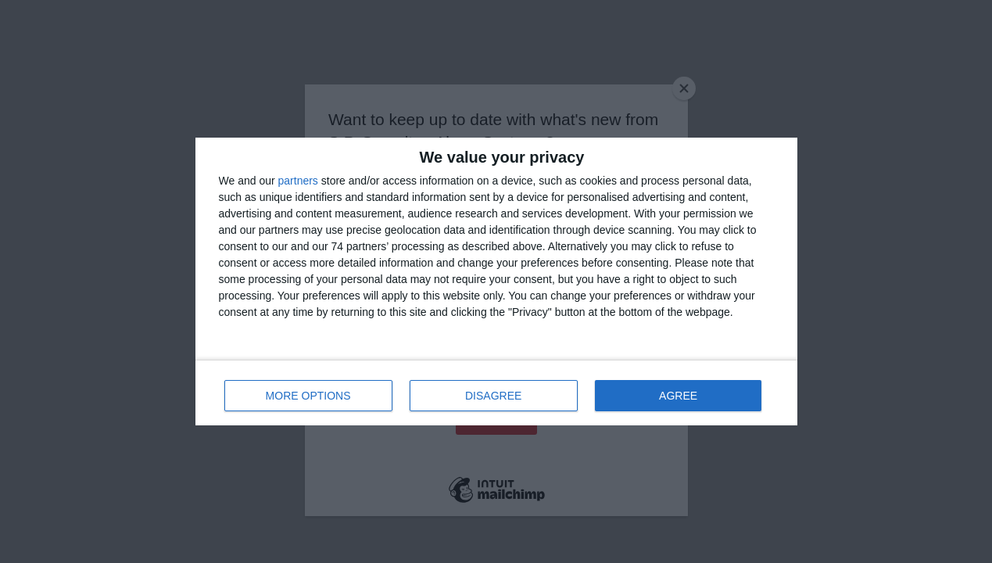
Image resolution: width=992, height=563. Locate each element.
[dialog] (496, 281)
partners (298, 180)
